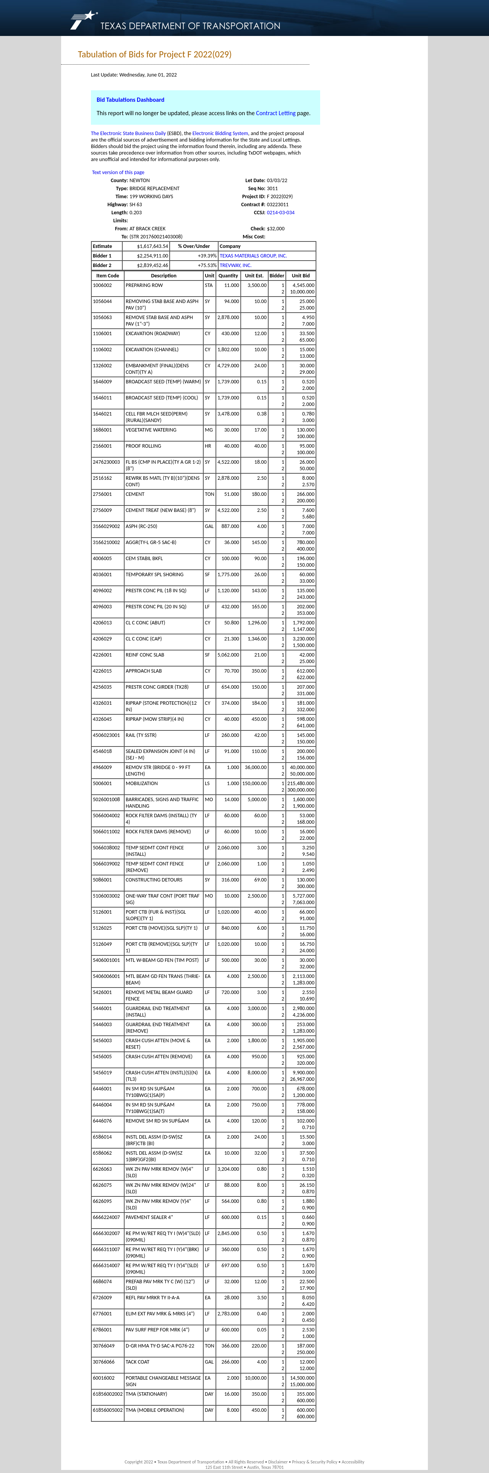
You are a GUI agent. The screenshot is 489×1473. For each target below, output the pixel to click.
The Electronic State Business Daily (128, 133)
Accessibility (353, 1462)
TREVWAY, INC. (235, 265)
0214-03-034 (281, 212)
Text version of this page (118, 172)
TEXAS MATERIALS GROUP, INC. (253, 256)
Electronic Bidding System (220, 133)
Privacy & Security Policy (315, 1462)
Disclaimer (278, 1462)
